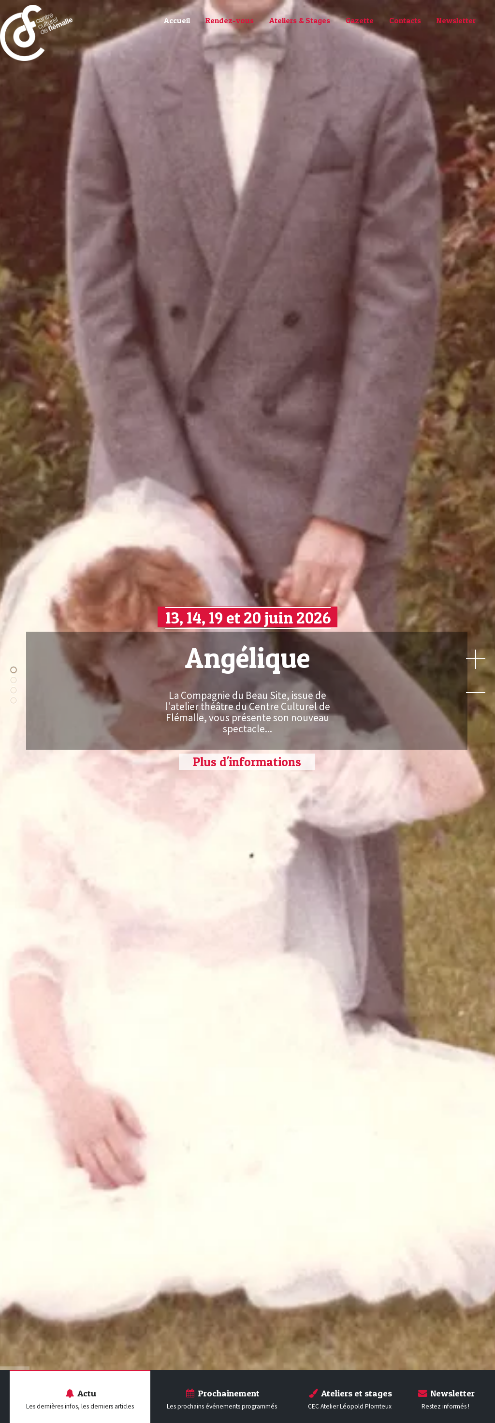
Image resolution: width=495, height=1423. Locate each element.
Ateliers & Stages (299, 20)
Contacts (405, 20)
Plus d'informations (247, 762)
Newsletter (456, 20)
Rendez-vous (229, 20)
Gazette (360, 20)
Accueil (177, 20)
